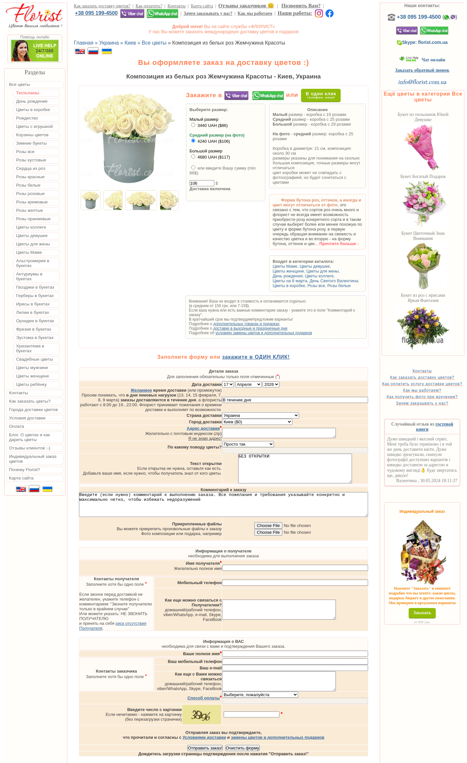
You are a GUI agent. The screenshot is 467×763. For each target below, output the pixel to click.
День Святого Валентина (343, 280)
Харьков (326, 757)
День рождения (297, 275)
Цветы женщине (297, 271)
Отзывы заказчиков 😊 (246, 6)
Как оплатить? (149, 6)
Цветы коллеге (328, 275)
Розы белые (348, 285)
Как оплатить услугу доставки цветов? (432, 386)
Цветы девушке (324, 266)
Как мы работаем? (432, 395)
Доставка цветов (213, 757)
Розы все (325, 285)
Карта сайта (202, 6)
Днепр (346, 757)
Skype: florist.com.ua (431, 42)
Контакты (177, 6)
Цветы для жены (332, 271)
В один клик (325, 95)
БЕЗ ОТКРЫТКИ (320, 457)
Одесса (305, 757)
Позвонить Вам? (301, 6)
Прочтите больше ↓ (348, 243)
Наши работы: (294, 13)
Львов (286, 757)
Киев (270, 757)
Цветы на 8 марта (299, 280)
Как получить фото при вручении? (432, 403)
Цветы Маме (294, 266)
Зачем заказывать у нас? (208, 13)
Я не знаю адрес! (231, 424)
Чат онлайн (432, 59)
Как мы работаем (255, 13)
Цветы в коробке (298, 285)
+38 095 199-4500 (96, 13)
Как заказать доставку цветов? (102, 6)
